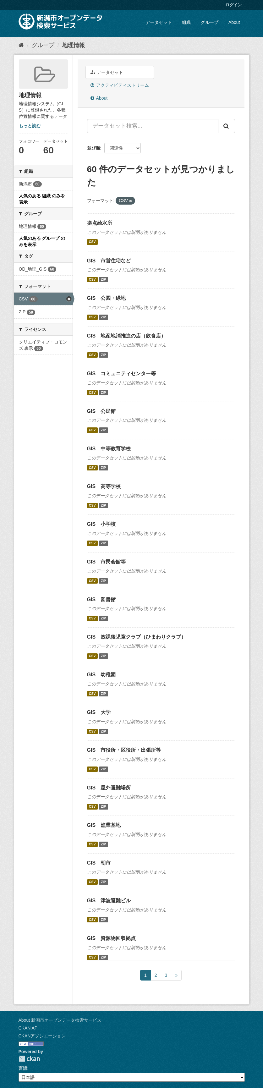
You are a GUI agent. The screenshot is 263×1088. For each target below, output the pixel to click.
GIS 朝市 (99, 862)
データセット (158, 22)
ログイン (233, 5)
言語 (23, 1068)
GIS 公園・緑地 (106, 298)
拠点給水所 (99, 223)
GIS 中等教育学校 (109, 448)
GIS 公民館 (101, 411)
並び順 (93, 148)
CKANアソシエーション (42, 1035)
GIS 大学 (99, 712)
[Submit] (226, 126)
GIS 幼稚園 (101, 674)
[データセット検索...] (152, 126)
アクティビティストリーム (119, 85)
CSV (92, 242)
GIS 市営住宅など (109, 260)
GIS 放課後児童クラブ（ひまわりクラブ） (136, 637)
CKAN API (29, 1027)
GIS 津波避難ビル (109, 900)
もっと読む (30, 125)
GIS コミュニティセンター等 (121, 373)
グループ (209, 22)
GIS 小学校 (101, 524)
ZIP (103, 279)
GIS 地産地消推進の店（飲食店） (126, 335)
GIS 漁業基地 (104, 825)
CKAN (29, 1058)
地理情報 (73, 45)
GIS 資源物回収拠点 (111, 938)
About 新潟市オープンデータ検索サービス (60, 1020)
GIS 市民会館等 (106, 561)
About (234, 22)
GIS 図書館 (101, 599)
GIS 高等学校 (104, 486)
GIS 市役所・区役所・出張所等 (124, 750)
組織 (186, 22)
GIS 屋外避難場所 (109, 787)
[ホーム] (21, 45)
